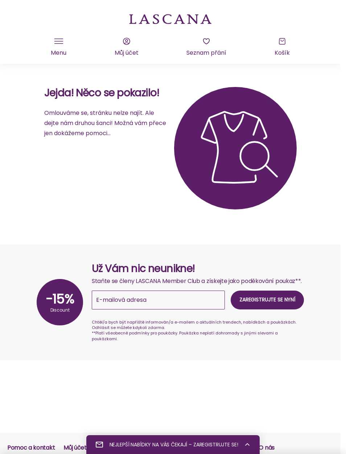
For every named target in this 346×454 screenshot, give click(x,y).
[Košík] (282, 47)
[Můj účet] (126, 47)
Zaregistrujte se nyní (267, 299)
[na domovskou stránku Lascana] (170, 18)
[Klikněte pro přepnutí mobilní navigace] (58, 47)
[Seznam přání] (206, 47)
